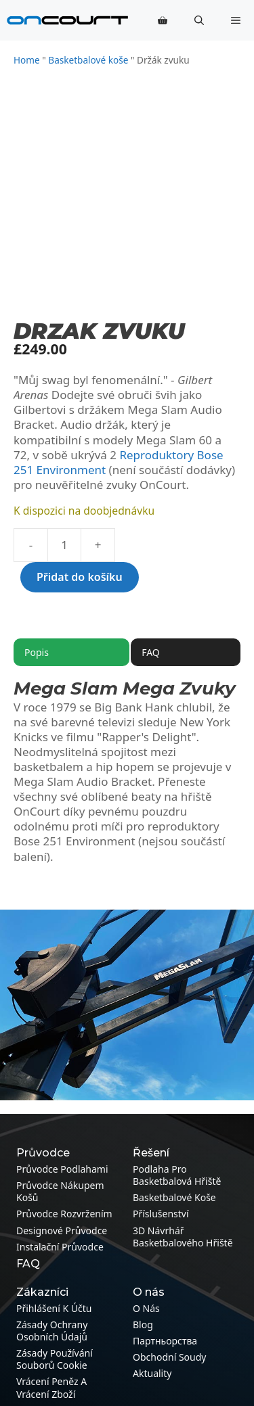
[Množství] (64, 545)
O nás (146, 1308)
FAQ (28, 1263)
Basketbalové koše (88, 59)
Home (27, 59)
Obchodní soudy (169, 1357)
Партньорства (165, 1340)
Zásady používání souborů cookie (54, 1359)
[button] (199, 20)
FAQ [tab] (151, 652)
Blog (143, 1324)
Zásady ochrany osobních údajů (51, 1330)
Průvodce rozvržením (64, 1213)
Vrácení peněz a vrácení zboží (51, 1387)
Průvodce (43, 1152)
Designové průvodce (61, 1230)
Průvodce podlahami (62, 1169)
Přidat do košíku (80, 576)
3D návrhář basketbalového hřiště (183, 1236)
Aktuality (152, 1373)
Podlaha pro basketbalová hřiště (177, 1175)
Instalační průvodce (60, 1246)
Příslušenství (161, 1213)
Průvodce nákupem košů (60, 1191)
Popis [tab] (36, 652)
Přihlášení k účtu (53, 1308)
